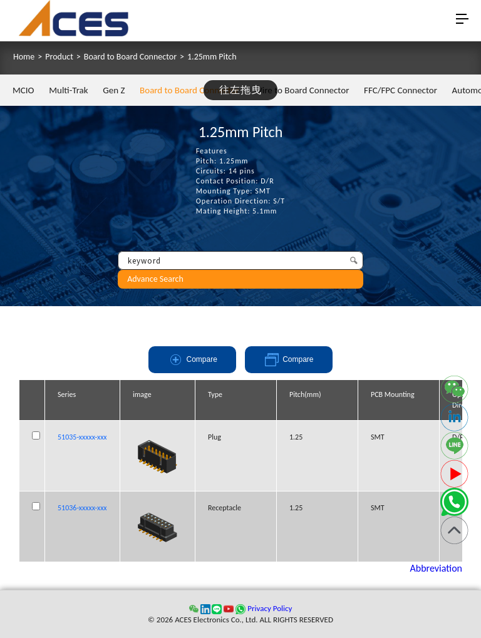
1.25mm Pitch (212, 57)
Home (23, 57)
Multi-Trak (68, 90)
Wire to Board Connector (301, 90)
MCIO (23, 90)
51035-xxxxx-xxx (82, 437)
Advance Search (155, 279)
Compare (192, 360)
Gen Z (114, 90)
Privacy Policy (269, 608)
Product (59, 57)
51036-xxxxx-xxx (82, 507)
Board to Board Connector (130, 57)
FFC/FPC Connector (400, 90)
